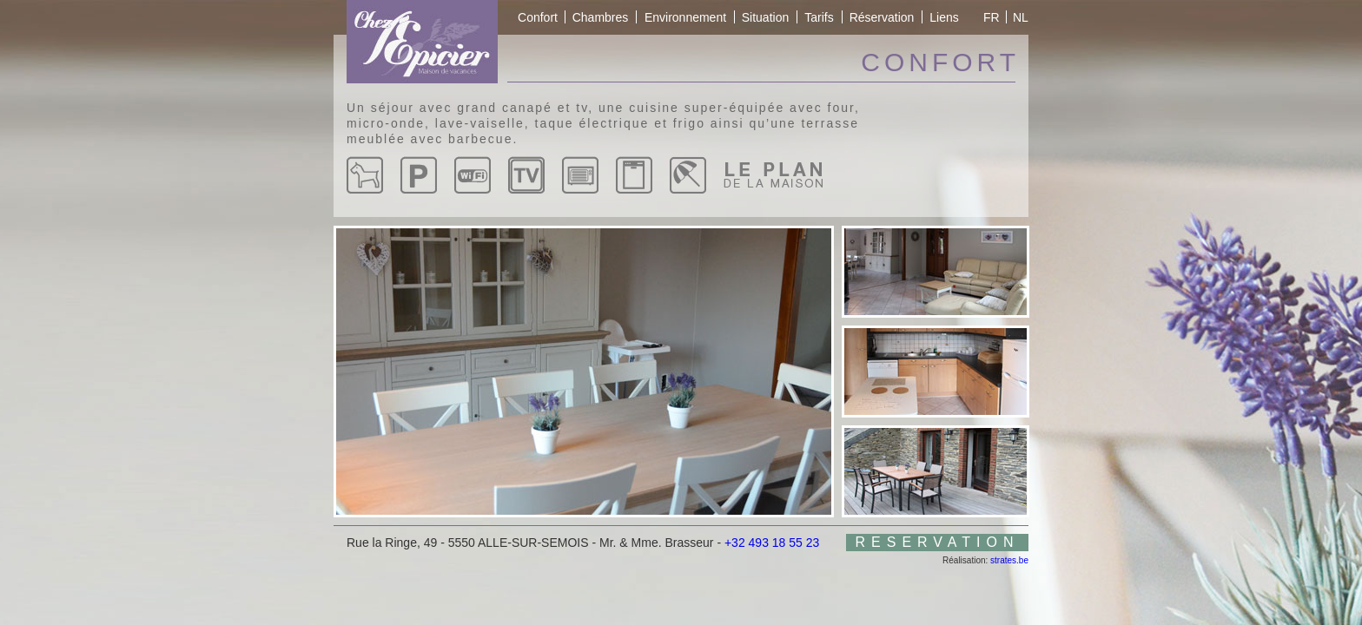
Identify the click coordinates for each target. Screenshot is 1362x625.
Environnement (685, 17)
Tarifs (818, 17)
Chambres (600, 17)
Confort (538, 17)
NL (1020, 17)
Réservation (882, 17)
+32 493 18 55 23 (771, 542)
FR (991, 17)
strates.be (1009, 560)
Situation (765, 17)
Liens (943, 17)
